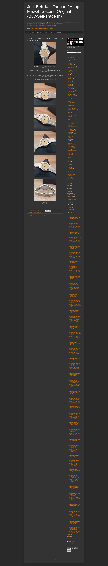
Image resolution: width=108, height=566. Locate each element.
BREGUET (70, 81)
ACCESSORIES (71, 63)
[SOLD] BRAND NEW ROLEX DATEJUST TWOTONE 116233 (74, 370)
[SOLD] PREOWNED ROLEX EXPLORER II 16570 (74, 532)
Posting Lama (60, 215)
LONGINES (70, 128)
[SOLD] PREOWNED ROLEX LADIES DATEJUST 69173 (74, 227)
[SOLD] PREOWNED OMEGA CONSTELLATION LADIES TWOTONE (74, 291)
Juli (70, 202)
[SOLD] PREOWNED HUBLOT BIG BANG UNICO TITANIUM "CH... (75, 522)
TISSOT (69, 164)
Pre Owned (39, 32)
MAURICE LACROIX (72, 133)
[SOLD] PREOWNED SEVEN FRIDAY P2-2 (74, 362)
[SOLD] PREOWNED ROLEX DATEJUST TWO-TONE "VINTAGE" (74, 484)
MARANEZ (70, 132)
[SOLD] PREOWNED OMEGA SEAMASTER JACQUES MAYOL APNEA (74, 364)
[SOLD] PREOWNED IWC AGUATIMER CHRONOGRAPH (74, 450)
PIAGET (69, 149)
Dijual (69, 99)
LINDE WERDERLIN (72, 126)
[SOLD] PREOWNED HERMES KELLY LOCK (75, 257)
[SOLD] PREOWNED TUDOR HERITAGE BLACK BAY (74, 224)
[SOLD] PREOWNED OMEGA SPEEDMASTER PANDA (74, 218)
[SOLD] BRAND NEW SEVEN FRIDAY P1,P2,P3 (74, 259)
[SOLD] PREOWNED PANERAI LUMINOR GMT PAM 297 (75, 265)
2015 (69, 193)
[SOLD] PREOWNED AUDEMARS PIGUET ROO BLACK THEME (74, 396)
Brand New (33, 32)
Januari (70, 212)
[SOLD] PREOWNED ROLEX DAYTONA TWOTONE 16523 (74, 311)
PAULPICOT (70, 146)
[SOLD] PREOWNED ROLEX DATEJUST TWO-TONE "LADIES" (74, 501)
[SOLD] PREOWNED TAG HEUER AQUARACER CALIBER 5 (74, 480)
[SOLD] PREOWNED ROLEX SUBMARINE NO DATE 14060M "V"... (74, 385)
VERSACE (70, 171)
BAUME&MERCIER (71, 75)
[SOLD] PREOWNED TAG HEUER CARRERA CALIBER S (74, 327)
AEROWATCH (70, 64)
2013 (69, 536)
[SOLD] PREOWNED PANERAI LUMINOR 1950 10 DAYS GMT (75, 229)
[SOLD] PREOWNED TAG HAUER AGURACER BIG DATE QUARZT (74, 388)
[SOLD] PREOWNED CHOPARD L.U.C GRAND (74, 453)
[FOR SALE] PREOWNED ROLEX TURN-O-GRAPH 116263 (74, 498)
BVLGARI (70, 84)
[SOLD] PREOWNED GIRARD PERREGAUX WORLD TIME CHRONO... (74, 247)
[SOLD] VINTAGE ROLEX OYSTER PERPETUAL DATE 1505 (74, 339)
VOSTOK (70, 175)
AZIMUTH (70, 71)
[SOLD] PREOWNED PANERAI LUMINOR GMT (75, 526)
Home (27, 32)
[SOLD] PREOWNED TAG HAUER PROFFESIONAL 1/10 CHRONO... (74, 487)
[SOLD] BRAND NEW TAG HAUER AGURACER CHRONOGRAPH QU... (74, 423)
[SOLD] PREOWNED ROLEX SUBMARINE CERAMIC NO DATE (75, 305)
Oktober (70, 198)
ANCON (69, 68)
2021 (69, 183)
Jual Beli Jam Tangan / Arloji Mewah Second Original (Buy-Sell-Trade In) (53, 11)
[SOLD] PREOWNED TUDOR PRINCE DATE (74, 461)
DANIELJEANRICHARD (72, 95)
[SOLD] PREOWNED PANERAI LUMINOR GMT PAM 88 (75, 251)
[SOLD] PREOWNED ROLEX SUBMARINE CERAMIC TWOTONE (74, 273)
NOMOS (69, 137)
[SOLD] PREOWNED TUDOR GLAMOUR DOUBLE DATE (74, 337)
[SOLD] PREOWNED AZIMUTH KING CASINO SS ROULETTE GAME (75, 417)
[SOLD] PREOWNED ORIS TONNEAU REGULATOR (74, 331)
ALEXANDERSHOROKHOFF (73, 67)
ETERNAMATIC (71, 102)
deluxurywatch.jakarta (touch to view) (42, 27)
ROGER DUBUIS (71, 154)
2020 (69, 185)
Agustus (70, 201)
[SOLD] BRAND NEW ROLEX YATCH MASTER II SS (74, 368)
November (71, 196)
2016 (69, 191)
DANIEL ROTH (71, 94)
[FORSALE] (70, 59)
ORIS (69, 140)
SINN (69, 160)
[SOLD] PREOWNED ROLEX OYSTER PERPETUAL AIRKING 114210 (74, 528)
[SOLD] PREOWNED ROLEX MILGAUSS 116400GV (74, 434)
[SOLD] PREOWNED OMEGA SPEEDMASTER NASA (74, 467)
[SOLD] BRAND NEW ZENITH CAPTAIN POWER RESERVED (74, 494)
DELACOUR (70, 97)
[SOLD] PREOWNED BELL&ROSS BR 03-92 (74, 404)
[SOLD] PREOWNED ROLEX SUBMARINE (74, 459)
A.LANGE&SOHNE (71, 61)
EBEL (31, 212)
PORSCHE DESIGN (72, 150)
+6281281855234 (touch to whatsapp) (46, 25)
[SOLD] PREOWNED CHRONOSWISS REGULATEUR (73, 295)
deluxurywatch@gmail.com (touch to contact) (42, 28)
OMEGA (69, 139)
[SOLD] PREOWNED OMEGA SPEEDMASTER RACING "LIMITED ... (74, 505)
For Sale (46, 32)
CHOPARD (70, 88)
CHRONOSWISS (71, 90)
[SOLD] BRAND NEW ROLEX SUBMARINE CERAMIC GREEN (74, 288)
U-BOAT (69, 167)
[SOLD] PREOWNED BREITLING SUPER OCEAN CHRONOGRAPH (75, 411)
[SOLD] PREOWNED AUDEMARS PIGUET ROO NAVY (74, 378)
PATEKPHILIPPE (71, 144)
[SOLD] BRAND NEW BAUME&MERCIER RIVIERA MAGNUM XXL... (74, 267)
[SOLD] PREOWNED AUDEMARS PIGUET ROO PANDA (74, 515)
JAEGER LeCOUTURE (72, 122)
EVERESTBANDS (71, 104)
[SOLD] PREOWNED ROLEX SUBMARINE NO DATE (74, 308)
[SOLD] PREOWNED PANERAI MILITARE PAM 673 (75, 440)
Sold (40, 212)
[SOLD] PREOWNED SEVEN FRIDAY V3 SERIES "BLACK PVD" (74, 509)
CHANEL (69, 87)
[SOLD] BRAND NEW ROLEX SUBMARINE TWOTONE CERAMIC (74, 214)
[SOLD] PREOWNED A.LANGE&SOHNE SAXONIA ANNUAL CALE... (74, 464)
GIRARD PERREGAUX (72, 109)
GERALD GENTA (71, 108)
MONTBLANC (70, 136)
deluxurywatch (71, 541)
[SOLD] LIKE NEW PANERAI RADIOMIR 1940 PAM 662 (74, 347)
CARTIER (70, 85)
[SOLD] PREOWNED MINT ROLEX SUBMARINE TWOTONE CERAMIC (74, 320)
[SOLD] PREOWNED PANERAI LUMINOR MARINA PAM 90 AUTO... (75, 253)
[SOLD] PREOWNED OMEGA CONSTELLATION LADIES (74, 414)
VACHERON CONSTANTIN (73, 170)
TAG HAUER (70, 163)
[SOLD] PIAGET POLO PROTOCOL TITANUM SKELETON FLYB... (74, 518)
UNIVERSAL (70, 168)
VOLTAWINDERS (71, 174)
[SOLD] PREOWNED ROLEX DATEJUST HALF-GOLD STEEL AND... (74, 323)
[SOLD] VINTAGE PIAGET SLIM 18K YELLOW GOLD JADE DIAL (74, 343)
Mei (70, 206)
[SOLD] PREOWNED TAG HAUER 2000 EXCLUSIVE (74, 233)
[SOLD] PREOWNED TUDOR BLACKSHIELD (74, 262)
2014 (69, 534)
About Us (52, 32)
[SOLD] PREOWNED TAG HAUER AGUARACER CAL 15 (74, 407)
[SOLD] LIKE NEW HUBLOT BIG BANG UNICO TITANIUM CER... (74, 491)
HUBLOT (69, 119)
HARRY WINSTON (71, 115)
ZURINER (70, 178)
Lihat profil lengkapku (71, 543)
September (71, 199)
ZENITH (69, 177)
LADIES (33, 212)
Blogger (57, 559)
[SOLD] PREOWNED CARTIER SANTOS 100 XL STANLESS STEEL (75, 355)
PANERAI (70, 142)
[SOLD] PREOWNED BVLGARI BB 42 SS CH (75, 238)
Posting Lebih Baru (30, 215)
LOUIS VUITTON (71, 130)
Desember (71, 194)
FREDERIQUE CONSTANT (73, 106)
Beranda (46, 215)
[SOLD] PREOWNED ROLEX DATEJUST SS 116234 (74, 399)
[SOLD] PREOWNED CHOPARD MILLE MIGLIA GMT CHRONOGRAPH (74, 381)
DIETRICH (70, 98)
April (70, 207)
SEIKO (69, 157)
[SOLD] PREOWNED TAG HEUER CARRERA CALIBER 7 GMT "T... (74, 446)
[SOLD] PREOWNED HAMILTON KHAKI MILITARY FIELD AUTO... (74, 476)
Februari (70, 210)
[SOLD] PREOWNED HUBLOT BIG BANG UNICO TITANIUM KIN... (75, 374)
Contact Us (58, 32)
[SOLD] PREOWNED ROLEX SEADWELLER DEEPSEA (74, 271)
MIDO (69, 135)
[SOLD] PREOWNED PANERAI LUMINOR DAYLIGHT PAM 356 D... (75, 281)
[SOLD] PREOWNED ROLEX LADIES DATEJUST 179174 (75, 241)
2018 (69, 188)
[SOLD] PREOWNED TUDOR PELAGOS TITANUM (74, 299)
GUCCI (69, 112)
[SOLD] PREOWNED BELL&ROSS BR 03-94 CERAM (74, 243)
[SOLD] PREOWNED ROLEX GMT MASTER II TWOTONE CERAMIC (75, 301)
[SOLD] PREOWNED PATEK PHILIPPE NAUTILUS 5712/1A (74, 392)
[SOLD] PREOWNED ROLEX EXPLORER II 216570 (74, 456)
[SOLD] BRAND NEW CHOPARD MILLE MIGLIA (74, 474)
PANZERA (70, 143)
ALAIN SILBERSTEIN (72, 66)
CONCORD (70, 91)
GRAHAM (70, 111)
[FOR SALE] (70, 57)
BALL (69, 74)
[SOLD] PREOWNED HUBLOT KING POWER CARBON (75, 317)
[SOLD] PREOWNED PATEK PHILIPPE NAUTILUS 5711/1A (74, 436)
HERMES (70, 116)
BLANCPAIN (70, 78)
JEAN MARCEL (71, 123)
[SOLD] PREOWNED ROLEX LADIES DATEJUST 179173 (75, 315)
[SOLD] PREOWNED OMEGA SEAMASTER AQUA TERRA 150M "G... (75, 333)
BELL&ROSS (70, 77)
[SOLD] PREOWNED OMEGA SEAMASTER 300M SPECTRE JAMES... (74, 349)
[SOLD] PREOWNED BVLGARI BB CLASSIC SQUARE (75, 236)
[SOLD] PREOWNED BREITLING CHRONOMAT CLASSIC (74, 470)
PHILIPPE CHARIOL (72, 147)
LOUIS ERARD (71, 129)
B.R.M (69, 73)
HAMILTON (70, 113)
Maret (70, 209)
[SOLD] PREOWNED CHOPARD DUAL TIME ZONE (74, 443)
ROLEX (69, 156)
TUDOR (69, 165)
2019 (69, 186)
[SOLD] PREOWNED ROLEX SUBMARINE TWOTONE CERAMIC (74, 427)
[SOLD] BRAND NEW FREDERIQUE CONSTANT (74, 353)
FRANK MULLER (71, 105)
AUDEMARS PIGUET (72, 70)
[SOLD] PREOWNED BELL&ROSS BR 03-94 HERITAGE (74, 284)
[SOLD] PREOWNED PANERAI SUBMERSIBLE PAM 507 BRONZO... (75, 277)
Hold (69, 118)
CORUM (69, 92)
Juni (70, 204)
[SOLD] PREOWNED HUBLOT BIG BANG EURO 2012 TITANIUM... (75, 221)
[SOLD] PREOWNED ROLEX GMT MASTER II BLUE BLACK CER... (74, 430)
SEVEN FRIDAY (71, 158)
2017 (69, 190)
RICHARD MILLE (71, 153)
